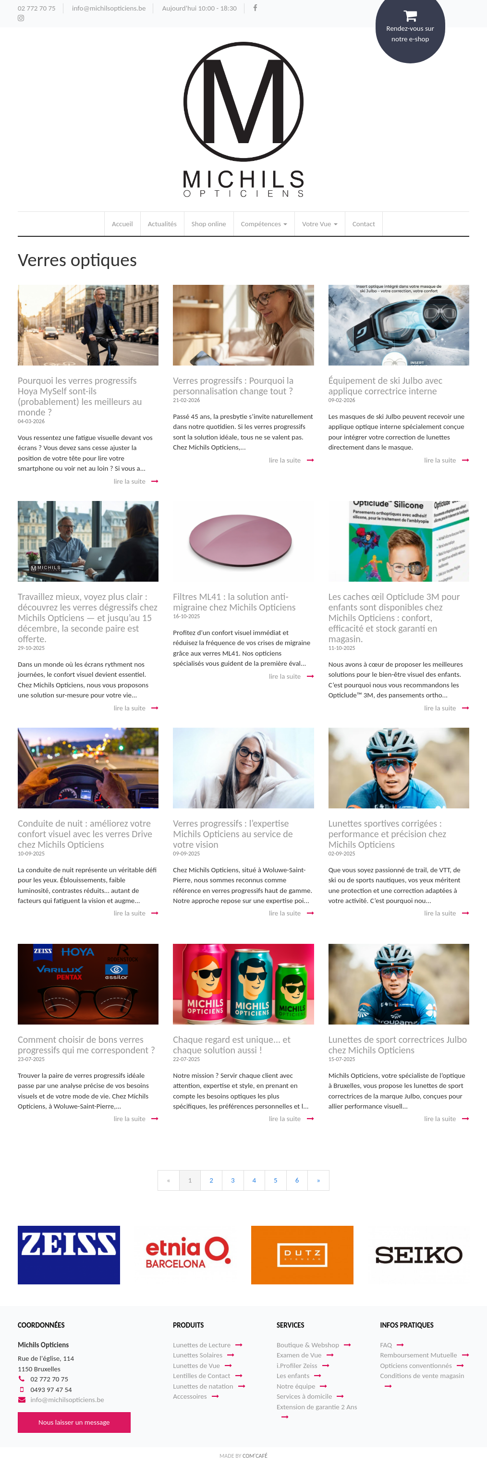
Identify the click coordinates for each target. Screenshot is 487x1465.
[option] (69, 1255)
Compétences (264, 224)
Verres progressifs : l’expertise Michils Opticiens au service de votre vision (232, 834)
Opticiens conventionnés (421, 1365)
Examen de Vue (305, 1355)
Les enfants (299, 1375)
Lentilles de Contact (207, 1375)
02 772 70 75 (37, 8)
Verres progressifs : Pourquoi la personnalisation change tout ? (233, 386)
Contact (364, 224)
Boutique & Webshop (314, 1345)
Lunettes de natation (209, 1386)
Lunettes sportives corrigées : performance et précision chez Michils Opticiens (388, 834)
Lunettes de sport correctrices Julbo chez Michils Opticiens (398, 1045)
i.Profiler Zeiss (303, 1365)
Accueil (122, 224)
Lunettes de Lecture (208, 1345)
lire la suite (136, 481)
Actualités (162, 224)
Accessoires (196, 1396)
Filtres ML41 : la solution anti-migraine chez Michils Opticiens (234, 602)
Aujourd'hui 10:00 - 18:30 (199, 8)
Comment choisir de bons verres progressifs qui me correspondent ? (86, 1045)
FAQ (392, 1345)
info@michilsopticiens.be (109, 8)
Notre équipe (302, 1386)
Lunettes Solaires (203, 1355)
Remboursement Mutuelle (424, 1355)
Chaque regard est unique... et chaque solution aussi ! (232, 1045)
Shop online (209, 224)
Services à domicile (310, 1396)
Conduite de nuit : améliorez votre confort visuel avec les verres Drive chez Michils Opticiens (85, 834)
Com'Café (255, 1456)
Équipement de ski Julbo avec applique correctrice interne (386, 386)
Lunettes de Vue (202, 1365)
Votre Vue (320, 224)
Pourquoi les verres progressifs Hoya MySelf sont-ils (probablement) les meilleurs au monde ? (80, 396)
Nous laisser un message (74, 1422)
